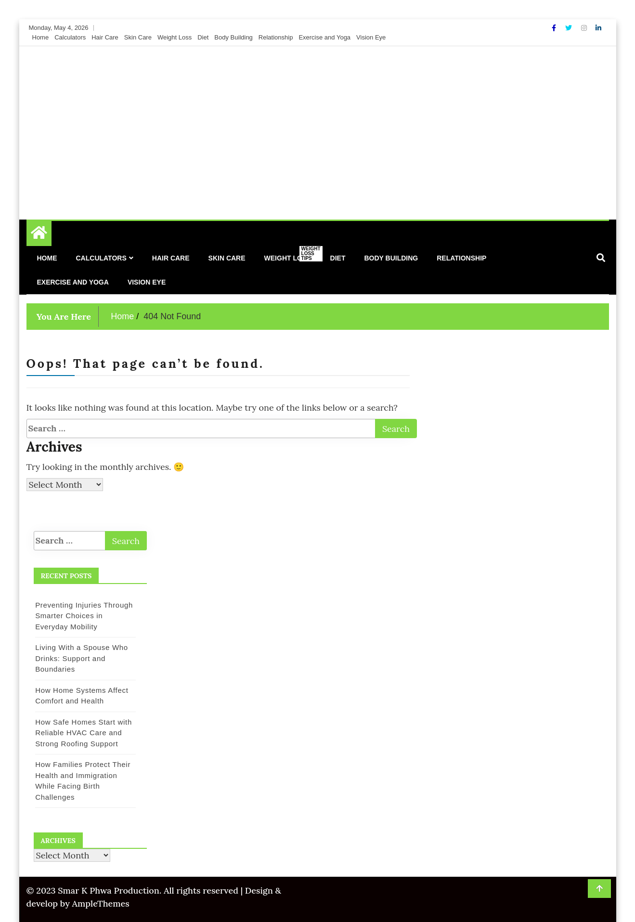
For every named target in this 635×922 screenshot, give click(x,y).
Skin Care (138, 37)
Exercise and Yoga (324, 37)
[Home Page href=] (39, 235)
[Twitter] (569, 28)
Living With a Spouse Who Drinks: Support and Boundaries (81, 658)
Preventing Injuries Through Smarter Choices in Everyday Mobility (84, 616)
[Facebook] (555, 28)
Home (40, 37)
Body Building (233, 37)
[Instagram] (585, 28)
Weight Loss (174, 37)
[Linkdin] (598, 28)
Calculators (70, 37)
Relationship (276, 37)
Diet (202, 37)
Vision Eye (371, 37)
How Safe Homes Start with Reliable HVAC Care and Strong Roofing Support (83, 733)
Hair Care (104, 37)
